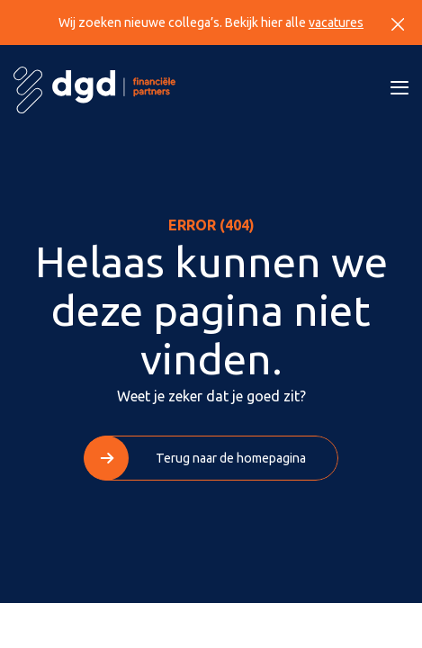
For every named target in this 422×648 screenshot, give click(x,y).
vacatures (336, 22)
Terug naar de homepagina (231, 458)
